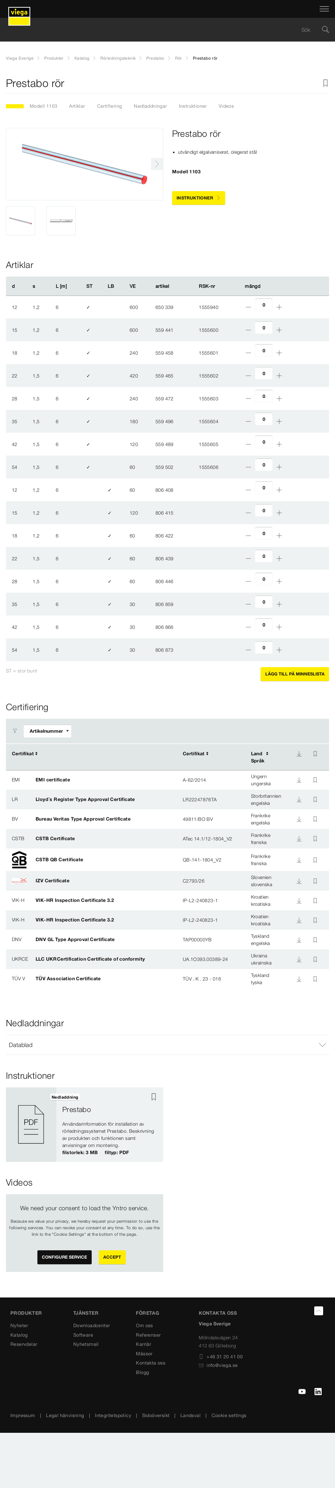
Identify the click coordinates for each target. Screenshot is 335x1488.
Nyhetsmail (86, 1344)
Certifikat (23, 753)
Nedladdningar (150, 106)
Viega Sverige (20, 58)
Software (83, 1335)
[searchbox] (162, 29)
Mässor (144, 1354)
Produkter (54, 58)
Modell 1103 (43, 106)
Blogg (142, 1372)
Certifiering (109, 106)
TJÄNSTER (86, 1313)
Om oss (144, 1325)
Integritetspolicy (113, 1415)
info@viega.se (218, 1365)
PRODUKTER (26, 1313)
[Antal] (264, 304)
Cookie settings (229, 1415)
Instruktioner (193, 106)
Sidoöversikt (156, 1415)
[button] (167, 1045)
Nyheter (19, 1325)
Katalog (82, 58)
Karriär (143, 1344)
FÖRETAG (147, 1313)
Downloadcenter (91, 1325)
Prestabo (155, 58)
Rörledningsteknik (118, 58)
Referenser (148, 1335)
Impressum (22, 1415)
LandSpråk (258, 757)
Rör (178, 58)
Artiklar (77, 106)
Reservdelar (23, 1344)
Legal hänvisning (65, 1415)
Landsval (190, 1415)
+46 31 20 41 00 (221, 1356)
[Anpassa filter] (47, 731)
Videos (226, 106)
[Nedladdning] (299, 753)
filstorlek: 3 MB (80, 1152)
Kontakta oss (150, 1363)
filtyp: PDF (117, 1152)
